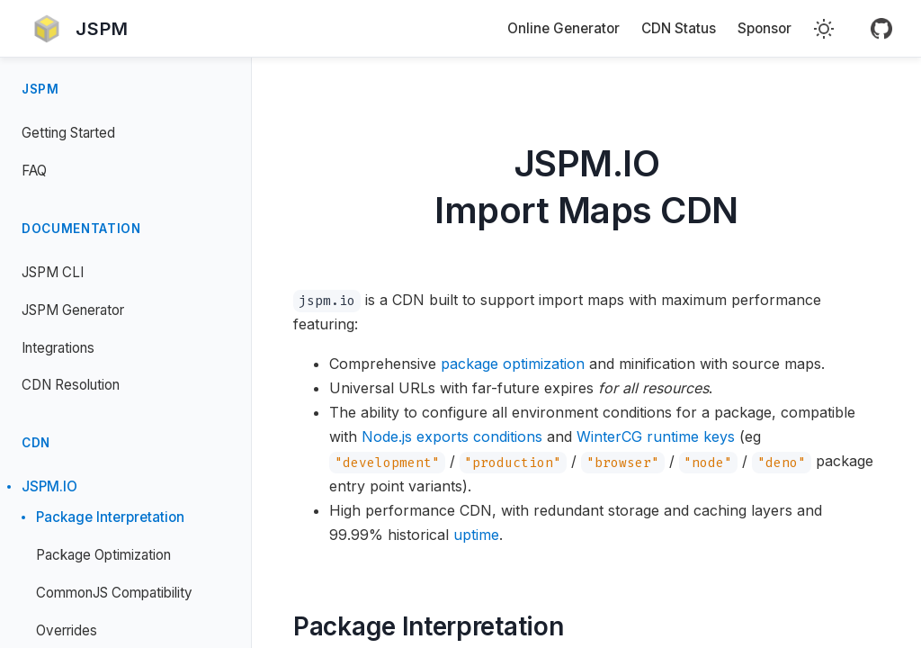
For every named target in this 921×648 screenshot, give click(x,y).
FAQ (34, 170)
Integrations (58, 347)
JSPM (40, 89)
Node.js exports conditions (452, 437)
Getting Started (68, 132)
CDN (36, 443)
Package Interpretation (110, 517)
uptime (476, 535)
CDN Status (678, 28)
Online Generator (563, 28)
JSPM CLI (53, 272)
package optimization (513, 364)
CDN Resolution (71, 384)
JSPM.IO (49, 486)
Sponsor (764, 28)
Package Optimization (103, 554)
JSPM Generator (73, 310)
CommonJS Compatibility (114, 592)
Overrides (66, 630)
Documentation (81, 228)
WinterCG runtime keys (656, 437)
